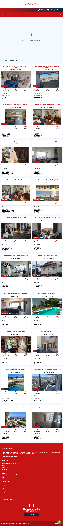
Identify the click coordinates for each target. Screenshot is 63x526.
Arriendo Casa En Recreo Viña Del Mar (47, 255)
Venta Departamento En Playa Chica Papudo (15, 293)
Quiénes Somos (6, 494)
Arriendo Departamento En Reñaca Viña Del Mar (47, 104)
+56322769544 (44, 9)
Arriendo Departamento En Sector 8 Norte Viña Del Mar (16, 67)
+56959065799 (54, 9)
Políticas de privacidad (8, 499)
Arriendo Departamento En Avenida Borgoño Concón (47, 180)
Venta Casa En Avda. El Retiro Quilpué (47, 331)
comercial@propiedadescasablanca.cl (11, 474)
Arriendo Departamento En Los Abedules (47, 142)
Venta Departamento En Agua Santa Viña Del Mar (47, 217)
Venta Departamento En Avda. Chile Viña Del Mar (47, 407)
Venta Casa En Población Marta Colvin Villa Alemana (16, 142)
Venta (3, 488)
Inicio (3, 486)
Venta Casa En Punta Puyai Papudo (47, 293)
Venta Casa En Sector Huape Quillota (15, 369)
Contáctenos (5, 497)
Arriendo (4, 490)
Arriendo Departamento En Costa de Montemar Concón (47, 67)
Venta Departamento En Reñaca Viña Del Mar (16, 180)
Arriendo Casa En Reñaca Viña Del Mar (16, 217)
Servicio (4, 492)
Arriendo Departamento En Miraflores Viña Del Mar (16, 104)
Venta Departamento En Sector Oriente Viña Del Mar (47, 369)
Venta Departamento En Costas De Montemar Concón (16, 256)
